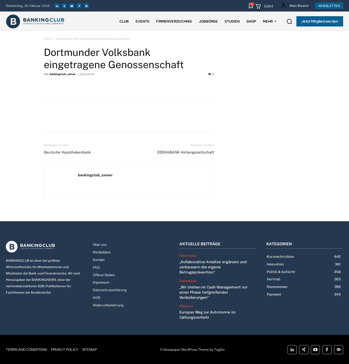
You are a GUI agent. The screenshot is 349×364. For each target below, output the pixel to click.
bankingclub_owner (63, 74)
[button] (289, 21)
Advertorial (187, 256)
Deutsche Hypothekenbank (67, 152)
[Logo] (44, 247)
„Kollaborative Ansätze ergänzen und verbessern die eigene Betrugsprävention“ (213, 267)
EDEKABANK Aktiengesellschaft (185, 152)
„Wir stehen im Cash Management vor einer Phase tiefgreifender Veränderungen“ (213, 293)
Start (47, 38)
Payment (186, 306)
